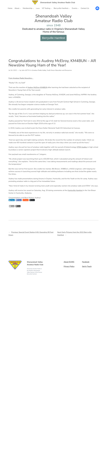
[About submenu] (20, 8)
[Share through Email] (11, 206)
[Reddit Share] (26, 200)
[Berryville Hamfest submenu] (69, 8)
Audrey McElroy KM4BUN (37, 87)
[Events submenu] (78, 8)
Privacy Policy (69, 266)
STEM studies (82, 147)
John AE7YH (26, 70)
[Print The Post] (18, 206)
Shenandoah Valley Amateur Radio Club (57, 2)
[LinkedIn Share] (12, 200)
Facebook (85, 262)
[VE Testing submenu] (51, 8)
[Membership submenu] (33, 8)
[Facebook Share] (19, 200)
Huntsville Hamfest (75, 190)
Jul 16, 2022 (13, 70)
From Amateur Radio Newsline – (21, 78)
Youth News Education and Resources (59, 70)
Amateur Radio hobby (39, 70)
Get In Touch (87, 266)
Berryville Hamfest (53, 38)
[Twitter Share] (32, 200)
